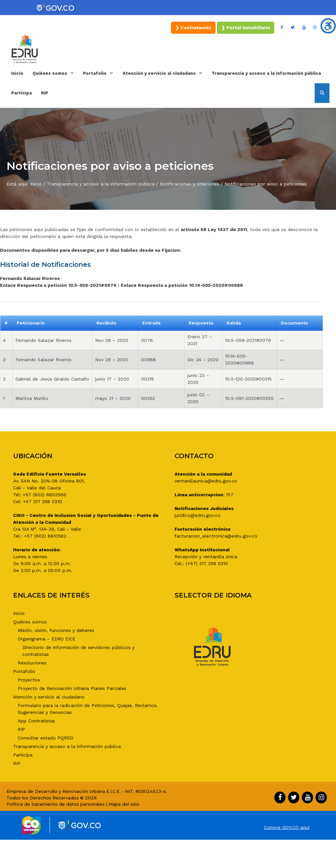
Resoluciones (32, 662)
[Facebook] (282, 27)
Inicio (17, 73)
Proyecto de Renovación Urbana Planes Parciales (72, 688)
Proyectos (29, 679)
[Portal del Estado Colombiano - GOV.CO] (55, 8)
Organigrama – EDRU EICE (46, 638)
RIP (44, 92)
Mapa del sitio (124, 804)
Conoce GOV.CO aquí (286, 827)
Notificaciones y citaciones (189, 183)
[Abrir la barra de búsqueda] (322, 93)
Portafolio (100, 73)
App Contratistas (36, 720)
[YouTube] (304, 27)
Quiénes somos (55, 73)
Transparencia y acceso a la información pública (266, 73)
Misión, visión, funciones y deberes (56, 630)
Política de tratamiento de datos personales (56, 804)
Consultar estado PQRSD (45, 737)
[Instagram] (315, 27)
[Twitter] (293, 27)
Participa (21, 92)
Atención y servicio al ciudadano (165, 73)
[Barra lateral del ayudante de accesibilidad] (328, 26)
